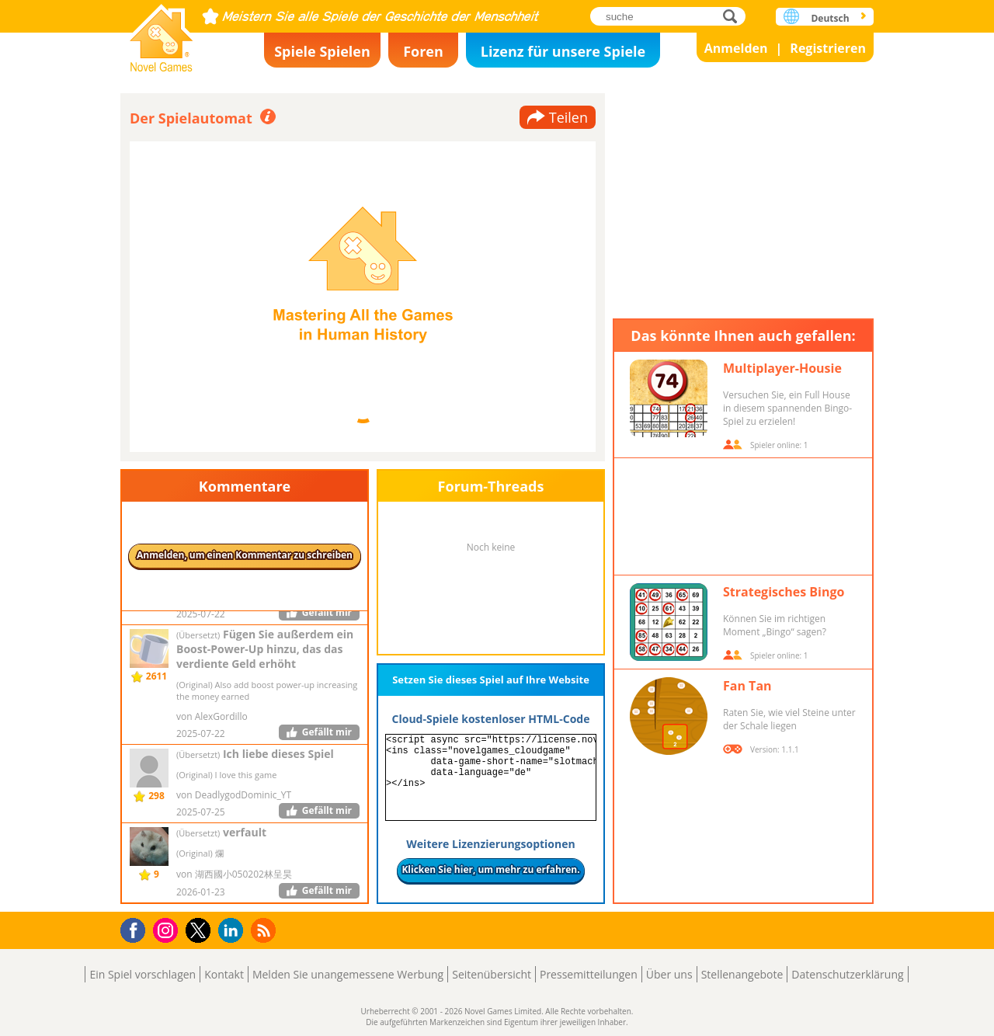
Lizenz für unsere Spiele (563, 51)
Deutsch (830, 18)
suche (734, 16)
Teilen (568, 117)
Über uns (669, 974)
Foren (423, 51)
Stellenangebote (742, 974)
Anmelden (736, 48)
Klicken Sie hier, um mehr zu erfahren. (490, 869)
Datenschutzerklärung (847, 974)
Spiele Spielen (322, 51)
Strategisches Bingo (783, 591)
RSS (265, 930)
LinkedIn (233, 930)
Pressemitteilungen (589, 974)
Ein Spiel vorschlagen (142, 974)
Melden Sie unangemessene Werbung (347, 974)
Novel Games (161, 33)
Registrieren (828, 48)
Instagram (168, 929)
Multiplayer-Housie (782, 368)
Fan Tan (747, 685)
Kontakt (224, 974)
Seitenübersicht (491, 974)
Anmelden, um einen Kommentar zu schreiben (245, 554)
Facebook (137, 928)
